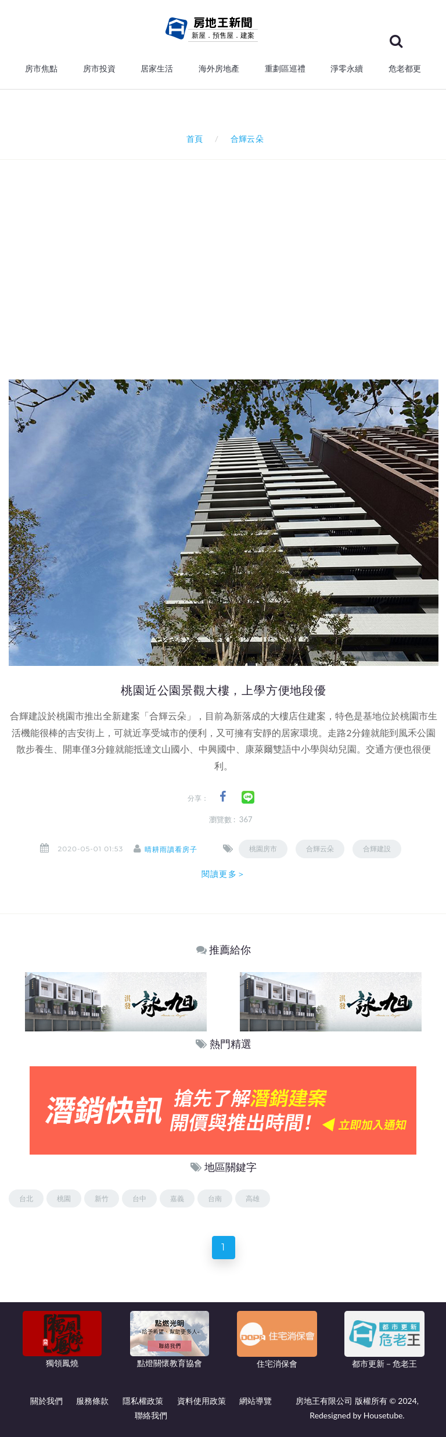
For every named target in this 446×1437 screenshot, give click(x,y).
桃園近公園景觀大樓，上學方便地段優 (223, 690)
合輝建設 (381, 848)
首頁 (192, 139)
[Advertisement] (227, 293)
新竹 (102, 1198)
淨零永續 (346, 68)
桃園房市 (268, 848)
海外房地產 (219, 68)
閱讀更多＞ (224, 874)
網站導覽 (255, 1401)
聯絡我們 (151, 1415)
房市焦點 (41, 68)
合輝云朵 (325, 848)
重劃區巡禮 (285, 68)
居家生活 (157, 68)
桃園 (64, 1198)
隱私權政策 (143, 1401)
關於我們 (46, 1401)
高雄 (253, 1198)
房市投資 (99, 68)
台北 (26, 1198)
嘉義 (177, 1198)
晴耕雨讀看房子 (175, 849)
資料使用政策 (201, 1401)
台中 (139, 1198)
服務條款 (92, 1401)
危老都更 (405, 68)
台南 (215, 1198)
